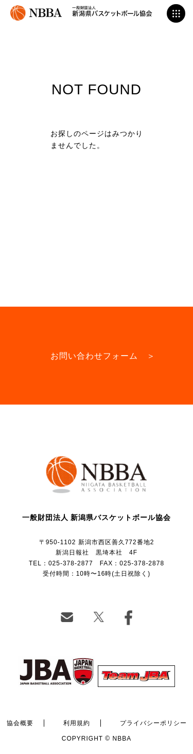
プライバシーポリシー (153, 723)
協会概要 (20, 723)
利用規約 (76, 723)
